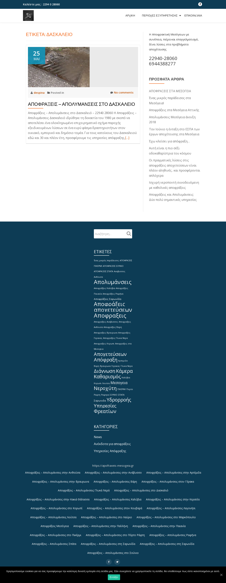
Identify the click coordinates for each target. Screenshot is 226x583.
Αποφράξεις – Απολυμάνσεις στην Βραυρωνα (60, 479)
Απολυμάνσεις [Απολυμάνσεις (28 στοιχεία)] (112, 279)
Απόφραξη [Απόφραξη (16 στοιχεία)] (105, 357)
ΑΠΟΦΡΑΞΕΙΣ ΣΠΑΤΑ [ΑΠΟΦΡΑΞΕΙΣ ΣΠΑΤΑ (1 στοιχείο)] (103, 269)
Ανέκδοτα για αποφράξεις (112, 441)
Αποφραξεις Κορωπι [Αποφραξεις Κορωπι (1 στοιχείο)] (104, 341)
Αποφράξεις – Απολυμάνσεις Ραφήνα (172, 533)
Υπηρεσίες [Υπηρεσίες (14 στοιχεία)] (105, 403)
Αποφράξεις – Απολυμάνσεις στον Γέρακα (168, 479)
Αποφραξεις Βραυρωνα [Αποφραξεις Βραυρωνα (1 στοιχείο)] (105, 330)
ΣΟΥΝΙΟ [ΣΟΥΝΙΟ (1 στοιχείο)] (113, 392)
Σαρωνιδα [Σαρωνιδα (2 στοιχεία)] (100, 398)
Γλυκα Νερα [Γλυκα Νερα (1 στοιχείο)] (127, 363)
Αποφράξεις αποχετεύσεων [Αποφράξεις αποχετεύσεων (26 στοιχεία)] (113, 304)
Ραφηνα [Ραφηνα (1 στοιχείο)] (105, 392)
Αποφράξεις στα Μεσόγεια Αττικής (174, 110)
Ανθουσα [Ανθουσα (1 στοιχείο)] (98, 274)
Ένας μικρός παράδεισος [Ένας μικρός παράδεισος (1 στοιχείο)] (106, 258)
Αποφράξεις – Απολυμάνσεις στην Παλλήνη (100, 524)
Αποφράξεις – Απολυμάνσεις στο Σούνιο (113, 551)
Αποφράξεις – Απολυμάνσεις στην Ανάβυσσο (113, 470)
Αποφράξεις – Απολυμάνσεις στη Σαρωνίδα (108, 542)
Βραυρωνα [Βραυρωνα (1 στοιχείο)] (105, 363)
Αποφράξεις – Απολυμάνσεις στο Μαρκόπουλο (166, 515)
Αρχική (130, 15)
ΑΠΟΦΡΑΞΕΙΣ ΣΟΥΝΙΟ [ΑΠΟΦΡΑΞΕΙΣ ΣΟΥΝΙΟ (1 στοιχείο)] (113, 264)
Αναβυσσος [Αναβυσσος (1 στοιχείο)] (119, 269)
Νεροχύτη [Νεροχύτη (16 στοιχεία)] (105, 386)
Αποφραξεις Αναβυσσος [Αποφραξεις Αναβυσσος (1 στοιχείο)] (106, 320)
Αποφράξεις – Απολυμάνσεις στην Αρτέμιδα (173, 470)
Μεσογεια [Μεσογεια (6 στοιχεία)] (119, 380)
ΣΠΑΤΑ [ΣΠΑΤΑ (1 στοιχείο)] (121, 392)
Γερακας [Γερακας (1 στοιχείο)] (115, 363)
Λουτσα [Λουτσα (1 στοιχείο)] (106, 381)
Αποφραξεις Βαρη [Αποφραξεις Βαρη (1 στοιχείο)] (113, 325)
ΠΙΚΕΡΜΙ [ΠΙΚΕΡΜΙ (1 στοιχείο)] (121, 387)
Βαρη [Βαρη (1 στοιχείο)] (96, 363)
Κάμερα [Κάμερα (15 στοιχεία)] (124, 368)
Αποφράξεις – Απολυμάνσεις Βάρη (115, 479)
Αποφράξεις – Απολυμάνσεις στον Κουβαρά (114, 506)
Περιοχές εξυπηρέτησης (160, 15)
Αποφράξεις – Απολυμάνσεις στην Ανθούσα (52, 470)
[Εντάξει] (221, 575)
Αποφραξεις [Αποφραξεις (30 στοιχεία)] (110, 313)
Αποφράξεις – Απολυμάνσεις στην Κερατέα (173, 497)
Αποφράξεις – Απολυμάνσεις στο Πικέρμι (55, 533)
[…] (127, 138)
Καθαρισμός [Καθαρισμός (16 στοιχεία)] (107, 374)
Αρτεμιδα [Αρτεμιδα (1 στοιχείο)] (123, 358)
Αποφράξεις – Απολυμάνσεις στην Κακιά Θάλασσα (58, 497)
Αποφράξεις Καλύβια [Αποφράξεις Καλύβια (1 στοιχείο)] (104, 286)
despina (39, 92)
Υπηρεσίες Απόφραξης (110, 448)
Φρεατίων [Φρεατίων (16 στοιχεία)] (105, 409)
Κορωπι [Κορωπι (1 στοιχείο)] (98, 381)
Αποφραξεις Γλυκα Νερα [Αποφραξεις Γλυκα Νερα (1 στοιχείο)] (115, 336)
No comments (121, 92)
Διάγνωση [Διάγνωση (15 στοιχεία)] (104, 368)
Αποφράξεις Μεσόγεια (55, 524)
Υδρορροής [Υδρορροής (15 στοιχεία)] (119, 397)
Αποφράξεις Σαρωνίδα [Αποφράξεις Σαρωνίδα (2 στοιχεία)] (107, 296)
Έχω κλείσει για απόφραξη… (169, 140)
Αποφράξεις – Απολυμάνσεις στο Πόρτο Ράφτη (115, 533)
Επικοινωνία (193, 15)
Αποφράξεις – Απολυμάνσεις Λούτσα (53, 515)
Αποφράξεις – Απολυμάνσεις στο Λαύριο (106, 515)
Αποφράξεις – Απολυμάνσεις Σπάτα (54, 542)
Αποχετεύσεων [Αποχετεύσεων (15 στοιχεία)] (110, 351)
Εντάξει (114, 577)
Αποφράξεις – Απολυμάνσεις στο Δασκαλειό (81, 104)
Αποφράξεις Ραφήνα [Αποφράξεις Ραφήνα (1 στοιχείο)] (113, 291)
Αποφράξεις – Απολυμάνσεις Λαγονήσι (171, 506)
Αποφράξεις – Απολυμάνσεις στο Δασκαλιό (141, 488)
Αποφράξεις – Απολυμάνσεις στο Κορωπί (56, 506)
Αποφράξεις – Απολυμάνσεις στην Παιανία (159, 524)
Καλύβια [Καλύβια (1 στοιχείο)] (126, 375)
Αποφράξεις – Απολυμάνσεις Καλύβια (117, 497)
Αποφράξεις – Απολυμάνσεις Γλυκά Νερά (84, 488)
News (98, 435)
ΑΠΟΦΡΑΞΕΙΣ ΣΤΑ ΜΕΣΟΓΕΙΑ (170, 91)
